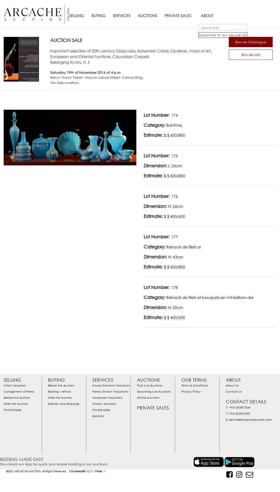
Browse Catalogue (250, 42)
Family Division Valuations (110, 391)
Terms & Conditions (194, 385)
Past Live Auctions (149, 385)
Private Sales (12, 409)
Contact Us (234, 391)
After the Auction (16, 403)
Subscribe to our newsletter (223, 35)
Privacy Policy (191, 391)
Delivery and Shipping (63, 403)
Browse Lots (250, 55)
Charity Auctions (104, 403)
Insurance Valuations (107, 397)
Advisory (98, 415)
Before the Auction (17, 397)
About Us (232, 385)
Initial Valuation (15, 385)
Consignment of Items (19, 391)
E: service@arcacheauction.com (249, 419)
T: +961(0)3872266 (238, 407)
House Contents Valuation (111, 385)
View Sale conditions (64, 83)
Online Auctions (148, 397)
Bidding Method (59, 391)
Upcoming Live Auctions (154, 391)
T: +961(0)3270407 (238, 413)
